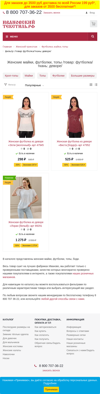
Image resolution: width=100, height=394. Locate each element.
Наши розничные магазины (76, 345)
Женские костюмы (13, 346)
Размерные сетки (76, 335)
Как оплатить (42, 335)
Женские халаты (12, 350)
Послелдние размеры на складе (16, 329)
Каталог (8, 319)
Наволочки (9, 354)
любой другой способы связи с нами (62, 298)
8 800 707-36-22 (24, 12)
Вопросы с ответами (78, 331)
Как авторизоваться (45, 327)
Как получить (42, 339)
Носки (6, 358)
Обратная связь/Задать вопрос (48, 345)
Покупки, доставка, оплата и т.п (48, 321)
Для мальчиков (11, 342)
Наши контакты (75, 339)
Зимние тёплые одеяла (15, 334)
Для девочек (9, 338)
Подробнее (50, 383)
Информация (75, 319)
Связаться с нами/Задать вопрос (81, 352)
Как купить (40, 331)
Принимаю (51, 389)
